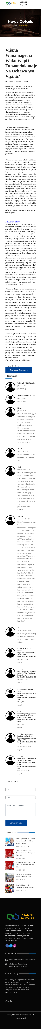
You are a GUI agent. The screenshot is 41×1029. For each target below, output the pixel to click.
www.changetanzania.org (18, 966)
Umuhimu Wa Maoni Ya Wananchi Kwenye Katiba (24, 875)
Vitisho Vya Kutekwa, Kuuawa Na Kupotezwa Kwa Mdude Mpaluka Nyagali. (25, 841)
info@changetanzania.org (18, 964)
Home (15, 25)
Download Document (19, 370)
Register (23, 4)
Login (22, 2)
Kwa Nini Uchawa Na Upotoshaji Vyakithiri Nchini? (25, 886)
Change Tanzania (25, 1015)
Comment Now (16, 823)
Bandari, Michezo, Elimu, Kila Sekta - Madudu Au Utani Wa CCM (25, 865)
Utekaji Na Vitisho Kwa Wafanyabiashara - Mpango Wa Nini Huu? (25, 853)
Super (11, 82)
